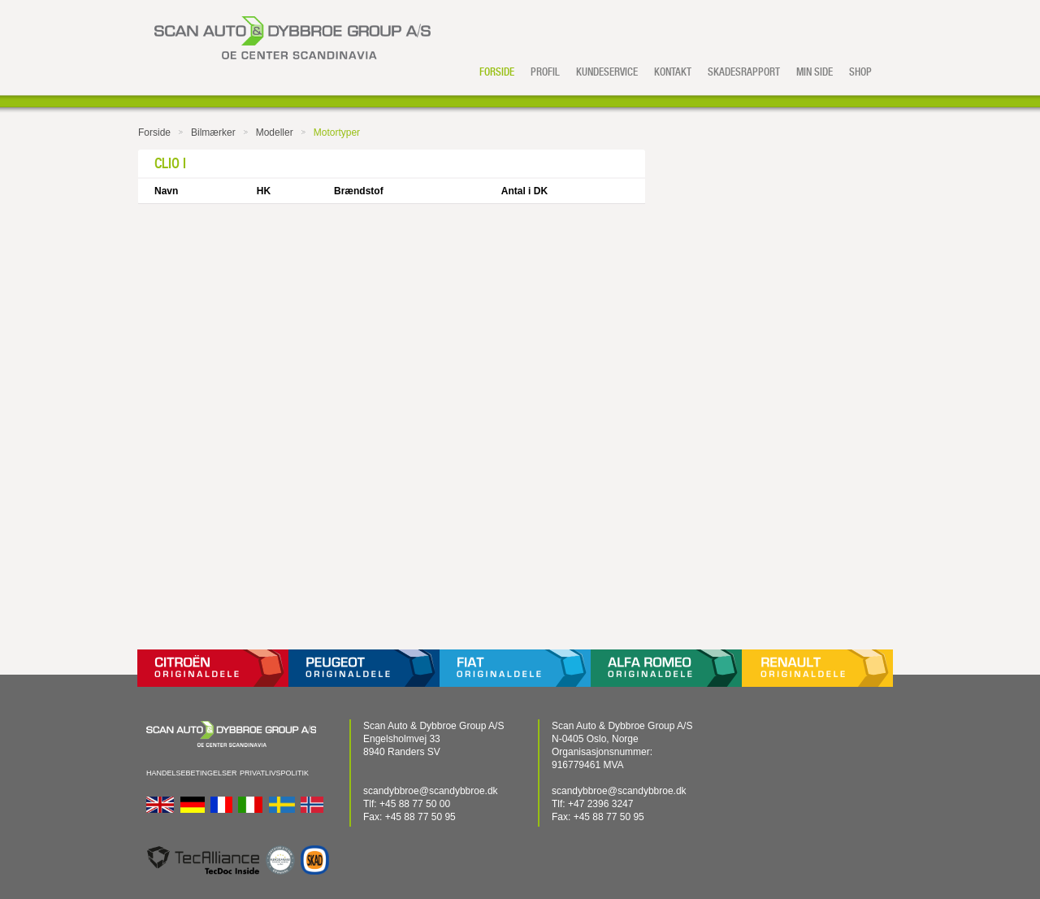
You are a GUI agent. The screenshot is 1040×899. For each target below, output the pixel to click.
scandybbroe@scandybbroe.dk (430, 791)
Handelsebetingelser (191, 773)
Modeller (274, 132)
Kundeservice (607, 72)
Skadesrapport (744, 72)
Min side (814, 72)
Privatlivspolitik (274, 773)
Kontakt (672, 72)
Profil (545, 72)
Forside (496, 72)
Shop (860, 72)
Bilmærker (213, 132)
